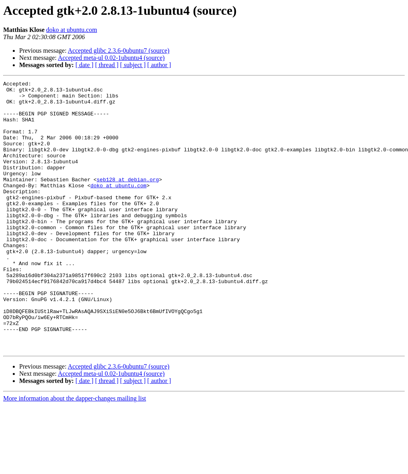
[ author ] (159, 64)
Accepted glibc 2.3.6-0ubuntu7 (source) (119, 50)
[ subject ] (133, 64)
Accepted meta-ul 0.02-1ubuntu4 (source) (111, 57)
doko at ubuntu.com (71, 29)
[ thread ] (107, 64)
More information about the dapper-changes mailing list (74, 452)
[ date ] (84, 64)
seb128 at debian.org (128, 199)
